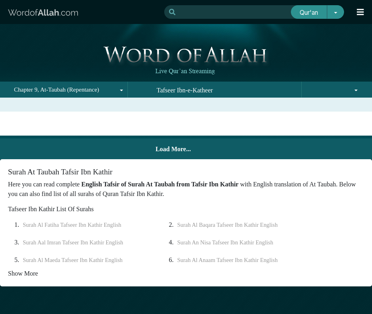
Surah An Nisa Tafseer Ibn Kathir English (225, 242)
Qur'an (309, 12)
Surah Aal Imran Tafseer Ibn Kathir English (73, 242)
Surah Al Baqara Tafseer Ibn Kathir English (227, 225)
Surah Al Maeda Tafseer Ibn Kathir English (73, 260)
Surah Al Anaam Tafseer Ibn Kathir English (227, 260)
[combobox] (64, 90)
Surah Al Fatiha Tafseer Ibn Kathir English (72, 225)
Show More (23, 273)
